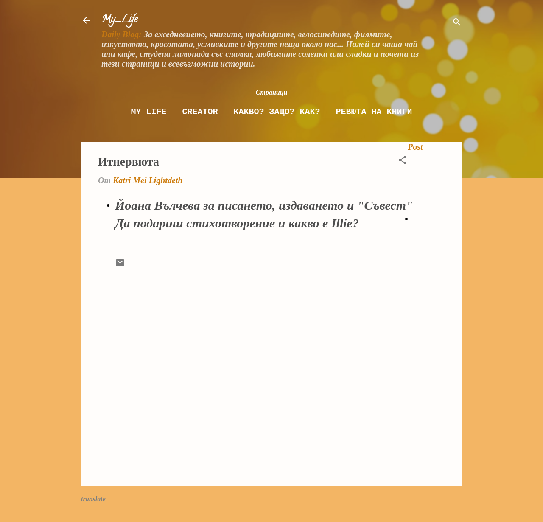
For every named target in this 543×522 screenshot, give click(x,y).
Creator (200, 112)
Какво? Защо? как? (276, 112)
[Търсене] (457, 23)
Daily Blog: (121, 34)
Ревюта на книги (374, 112)
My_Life (119, 20)
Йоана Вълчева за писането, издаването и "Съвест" (264, 205)
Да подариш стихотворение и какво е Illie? (237, 223)
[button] (402, 161)
